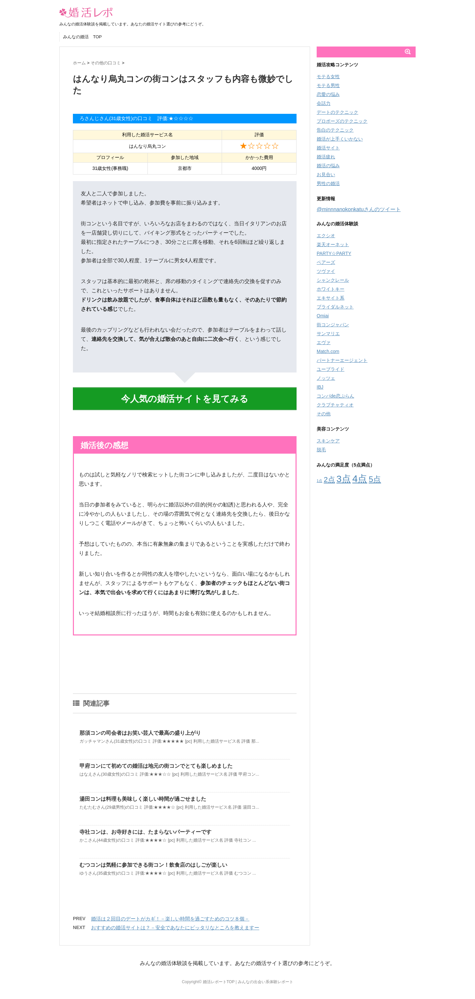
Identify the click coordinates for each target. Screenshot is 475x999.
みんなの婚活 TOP (82, 36)
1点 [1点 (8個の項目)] (319, 481)
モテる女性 (328, 76)
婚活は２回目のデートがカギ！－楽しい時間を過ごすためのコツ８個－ (170, 915)
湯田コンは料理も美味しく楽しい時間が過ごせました (142, 795)
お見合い (326, 174)
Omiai (323, 315)
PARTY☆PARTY (334, 253)
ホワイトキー (330, 289)
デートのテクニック (337, 112)
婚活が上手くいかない (340, 139)
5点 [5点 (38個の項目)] (375, 479)
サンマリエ (328, 333)
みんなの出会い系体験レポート (265, 978)
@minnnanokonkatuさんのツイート (359, 209)
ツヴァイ (326, 271)
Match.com (328, 351)
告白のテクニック (335, 130)
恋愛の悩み (328, 94)
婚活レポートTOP (219, 978)
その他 (324, 413)
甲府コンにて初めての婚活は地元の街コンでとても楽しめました (156, 762)
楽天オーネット (333, 244)
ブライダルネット (335, 306)
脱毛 (321, 449)
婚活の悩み (328, 165)
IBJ (320, 387)
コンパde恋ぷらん (335, 396)
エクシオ (326, 235)
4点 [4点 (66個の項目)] (359, 478)
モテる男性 (328, 85)
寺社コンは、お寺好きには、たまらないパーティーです (145, 828)
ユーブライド (330, 369)
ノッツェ (326, 378)
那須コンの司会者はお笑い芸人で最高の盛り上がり (140, 729)
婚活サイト (328, 147)
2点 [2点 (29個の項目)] (329, 479)
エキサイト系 (330, 298)
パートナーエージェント (342, 360)
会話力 (324, 103)
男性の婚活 (328, 183)
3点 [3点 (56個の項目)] (343, 479)
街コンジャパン (333, 324)
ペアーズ (326, 262)
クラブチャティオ (335, 404)
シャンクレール (333, 280)
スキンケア (328, 440)
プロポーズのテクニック (342, 121)
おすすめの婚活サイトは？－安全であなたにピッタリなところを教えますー (175, 924)
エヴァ (324, 342)
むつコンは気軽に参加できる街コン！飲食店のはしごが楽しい (153, 861)
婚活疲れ (326, 156)
